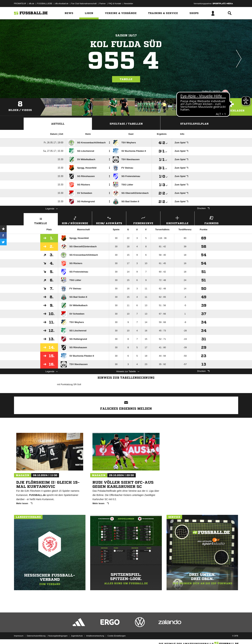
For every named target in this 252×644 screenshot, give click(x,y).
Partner (102, 3)
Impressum (18, 636)
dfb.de (31, 3)
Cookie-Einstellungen (117, 636)
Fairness (211, 219)
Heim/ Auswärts (109, 219)
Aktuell (57, 123)
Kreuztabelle (177, 219)
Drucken (203, 208)
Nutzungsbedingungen (58, 636)
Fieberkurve (143, 219)
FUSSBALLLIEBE (44, 3)
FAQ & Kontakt (114, 3)
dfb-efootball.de (61, 3)
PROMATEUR (20, 3)
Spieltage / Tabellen (126, 123)
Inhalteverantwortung (95, 636)
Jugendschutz (77, 636)
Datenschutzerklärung (36, 636)
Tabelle (126, 79)
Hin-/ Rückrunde (75, 219)
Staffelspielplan (194, 123)
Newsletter (128, 3)
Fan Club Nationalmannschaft (84, 3)
